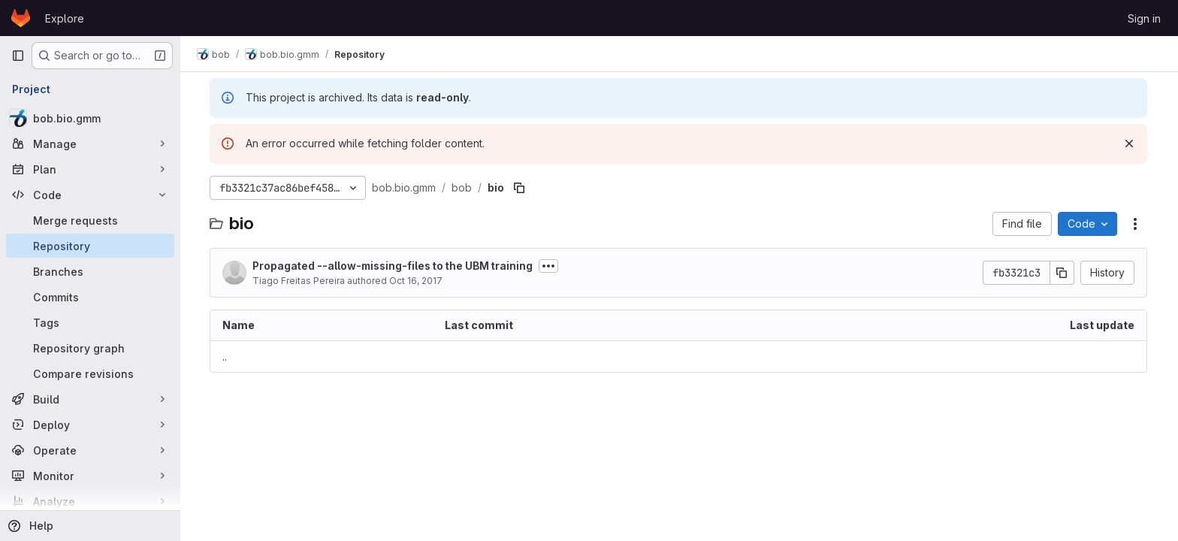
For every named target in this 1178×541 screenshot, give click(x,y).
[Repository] (90, 246)
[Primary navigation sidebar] (18, 56)
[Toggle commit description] (549, 266)
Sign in (1144, 18)
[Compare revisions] (90, 373)
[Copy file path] (520, 188)
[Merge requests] (90, 220)
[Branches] (90, 271)
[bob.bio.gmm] (90, 118)
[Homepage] (20, 18)
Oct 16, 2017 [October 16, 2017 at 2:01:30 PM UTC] (416, 280)
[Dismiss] (1130, 143)
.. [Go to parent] (225, 356)
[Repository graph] (90, 348)
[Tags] (90, 322)
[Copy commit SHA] (1063, 273)
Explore (64, 18)
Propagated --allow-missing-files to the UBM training (393, 265)
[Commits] (90, 297)
